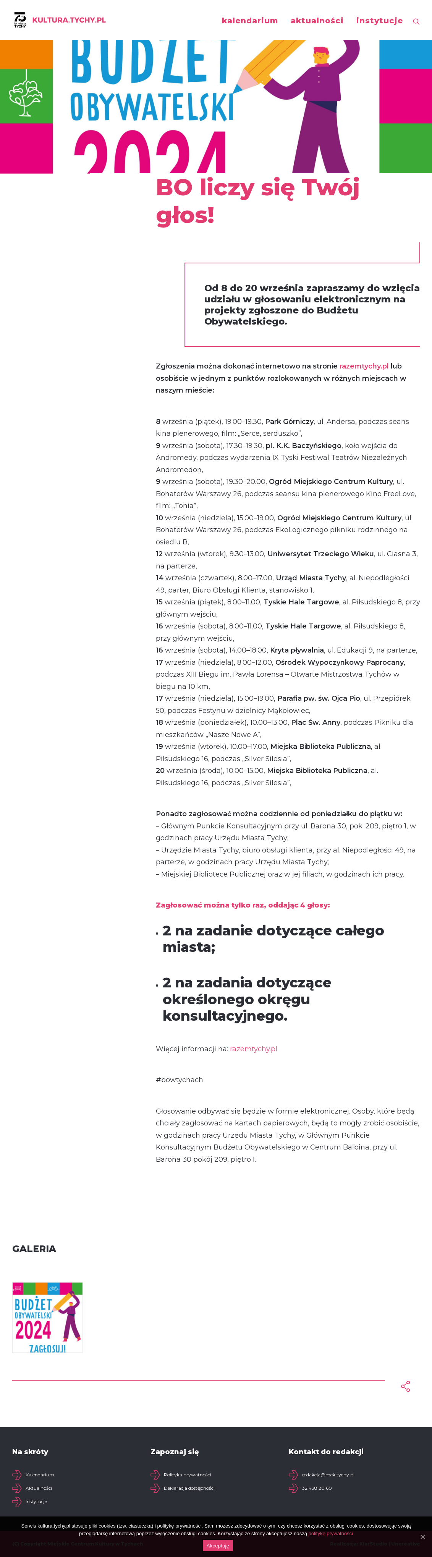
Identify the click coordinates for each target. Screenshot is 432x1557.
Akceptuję (218, 1546)
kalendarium (250, 20)
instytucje (379, 20)
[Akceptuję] (422, 1537)
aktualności (317, 20)
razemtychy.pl (364, 366)
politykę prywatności (331, 1533)
